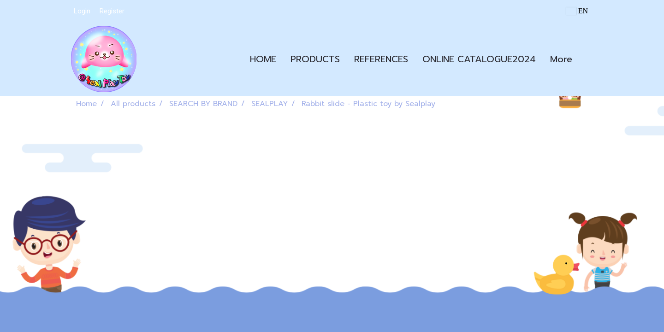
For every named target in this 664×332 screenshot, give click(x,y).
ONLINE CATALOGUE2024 (479, 59)
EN (577, 11)
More (561, 59)
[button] (587, 59)
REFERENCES (381, 59)
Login (82, 11)
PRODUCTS (315, 59)
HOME (263, 59)
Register (112, 11)
